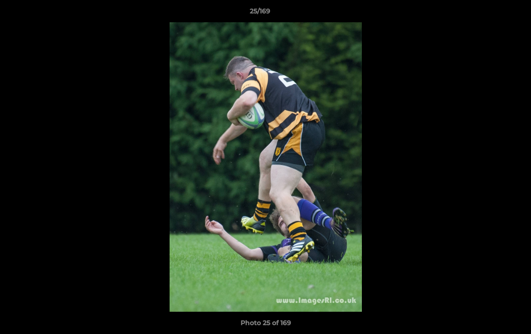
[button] (492, 13)
